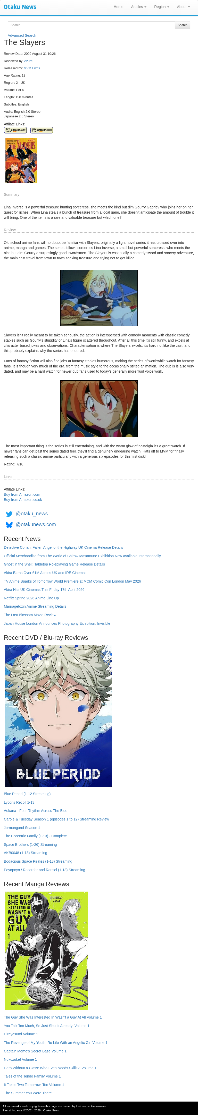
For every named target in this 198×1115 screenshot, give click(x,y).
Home (118, 7)
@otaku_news (32, 513)
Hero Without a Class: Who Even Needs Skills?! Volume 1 (50, 1068)
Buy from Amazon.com (22, 494)
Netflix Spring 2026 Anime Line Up (31, 598)
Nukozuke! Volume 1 (20, 1059)
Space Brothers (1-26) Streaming (30, 844)
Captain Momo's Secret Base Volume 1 (35, 1051)
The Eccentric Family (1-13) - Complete (35, 836)
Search (182, 25)
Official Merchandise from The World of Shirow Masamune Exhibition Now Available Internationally (82, 556)
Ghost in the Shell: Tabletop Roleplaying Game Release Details (54, 564)
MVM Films (32, 68)
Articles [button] (138, 7)
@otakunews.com (36, 524)
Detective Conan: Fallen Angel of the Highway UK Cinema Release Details (63, 547)
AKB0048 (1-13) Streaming (25, 853)
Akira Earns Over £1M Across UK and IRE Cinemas (45, 573)
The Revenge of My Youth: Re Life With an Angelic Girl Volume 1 (56, 1043)
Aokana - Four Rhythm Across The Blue (35, 811)
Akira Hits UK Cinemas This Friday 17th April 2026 (44, 589)
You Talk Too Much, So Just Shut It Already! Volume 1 (46, 1026)
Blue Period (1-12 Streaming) (27, 794)
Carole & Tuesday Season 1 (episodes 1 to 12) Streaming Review (56, 819)
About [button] (183, 7)
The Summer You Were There (28, 1093)
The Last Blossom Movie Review (30, 615)
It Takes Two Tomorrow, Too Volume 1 (34, 1085)
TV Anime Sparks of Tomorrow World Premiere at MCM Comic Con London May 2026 (72, 581)
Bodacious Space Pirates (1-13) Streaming (38, 861)
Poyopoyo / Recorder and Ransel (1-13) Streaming (44, 870)
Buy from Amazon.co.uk (23, 500)
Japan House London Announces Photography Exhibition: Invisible (57, 623)
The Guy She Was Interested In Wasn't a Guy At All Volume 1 (53, 1017)
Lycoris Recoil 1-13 (19, 802)
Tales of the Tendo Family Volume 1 (32, 1076)
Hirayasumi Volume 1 (21, 1034)
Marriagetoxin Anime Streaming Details (35, 606)
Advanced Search (22, 35)
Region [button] (161, 7)
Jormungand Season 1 (22, 828)
